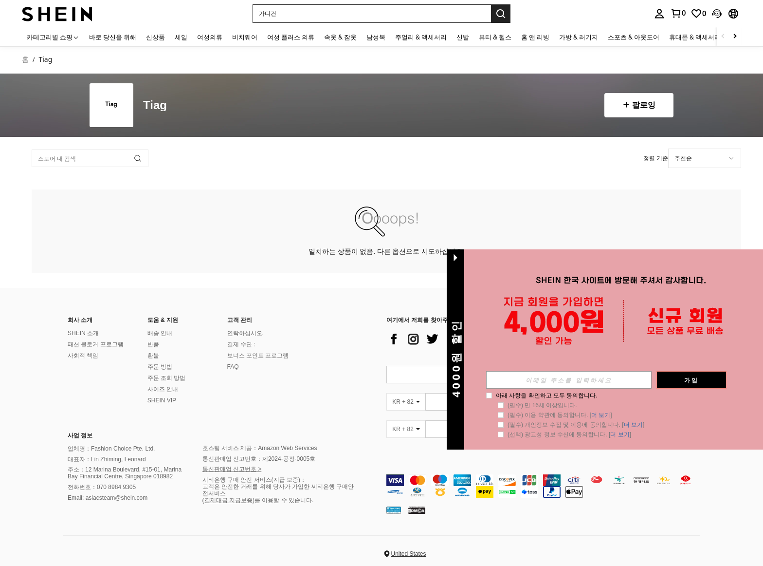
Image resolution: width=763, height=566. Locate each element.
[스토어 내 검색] (90, 158)
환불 (153, 355)
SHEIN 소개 (83, 333)
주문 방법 (159, 366)
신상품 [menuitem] (155, 37)
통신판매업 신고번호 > (232, 469)
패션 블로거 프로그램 (96, 344)
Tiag (155, 105)
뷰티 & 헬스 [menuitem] (495, 37)
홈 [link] (25, 60)
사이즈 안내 (162, 389)
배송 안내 (159, 333)
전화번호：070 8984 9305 (102, 487)
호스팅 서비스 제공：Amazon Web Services (259, 448)
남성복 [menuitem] (375, 37)
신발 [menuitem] (462, 37)
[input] (569, 380)
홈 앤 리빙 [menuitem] (535, 37)
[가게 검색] (137, 158)
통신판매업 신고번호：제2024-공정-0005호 (259, 458)
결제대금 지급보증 (228, 500)
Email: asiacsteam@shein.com (107, 497)
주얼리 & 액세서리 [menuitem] (421, 37)
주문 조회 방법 (166, 378)
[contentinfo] (545, 486)
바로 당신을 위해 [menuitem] (112, 37)
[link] (678, 13)
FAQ (233, 366)
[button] (372, 13)
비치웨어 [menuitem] (244, 37)
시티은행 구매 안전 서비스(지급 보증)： (254, 479)
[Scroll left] (723, 36)
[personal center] (659, 13)
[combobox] (704, 158)
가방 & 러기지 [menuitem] (578, 37)
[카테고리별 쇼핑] (53, 36)
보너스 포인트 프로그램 (258, 355)
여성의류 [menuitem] (209, 37)
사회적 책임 (83, 355)
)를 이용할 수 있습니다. (283, 500)
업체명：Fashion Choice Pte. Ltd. (111, 448)
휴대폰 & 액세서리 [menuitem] (695, 37)
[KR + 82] (405, 402)
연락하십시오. (245, 333)
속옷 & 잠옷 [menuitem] (340, 37)
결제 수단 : (241, 344)
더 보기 (600, 415)
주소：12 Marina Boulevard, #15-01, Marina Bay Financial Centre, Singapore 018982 (125, 473)
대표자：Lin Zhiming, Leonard (107, 459)
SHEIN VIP (161, 400)
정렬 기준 (655, 158)
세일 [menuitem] (181, 37)
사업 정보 (80, 435)
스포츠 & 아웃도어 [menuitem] (633, 37)
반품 (153, 344)
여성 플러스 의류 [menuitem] (290, 37)
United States (408, 553)
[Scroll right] (734, 36)
